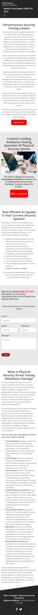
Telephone (25, 326)
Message (5, 335)
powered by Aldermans (19, 605)
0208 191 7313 (26, 291)
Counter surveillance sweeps (16, 268)
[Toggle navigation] (4, 15)
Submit (5, 355)
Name (4, 316)
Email (4, 326)
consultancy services (12, 179)
